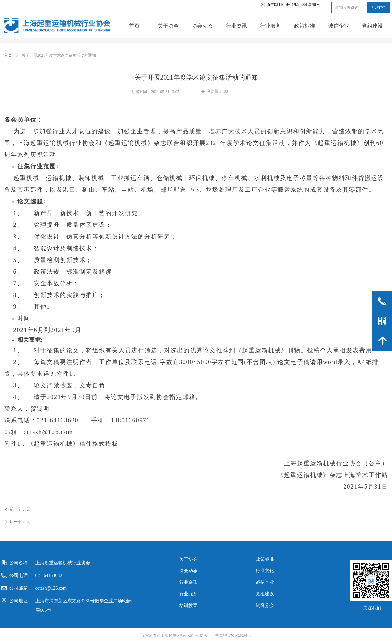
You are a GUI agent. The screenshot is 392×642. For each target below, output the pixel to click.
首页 (8, 55)
